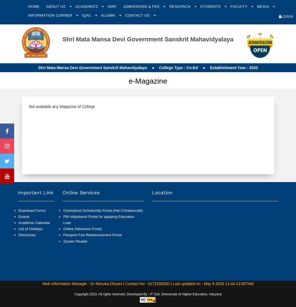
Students (211, 6)
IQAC (87, 15)
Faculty (240, 6)
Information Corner (50, 15)
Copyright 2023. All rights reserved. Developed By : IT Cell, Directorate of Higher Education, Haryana (148, 294)
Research (180, 6)
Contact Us (138, 15)
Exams (24, 217)
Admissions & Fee (142, 6)
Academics (87, 6)
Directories (27, 235)
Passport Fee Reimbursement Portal (92, 235)
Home (33, 6)
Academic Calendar (34, 223)
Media (263, 6)
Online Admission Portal (82, 229)
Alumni (109, 15)
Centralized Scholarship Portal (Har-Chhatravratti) (103, 210)
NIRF (112, 6)
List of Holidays (31, 229)
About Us (56, 6)
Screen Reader (75, 241)
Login (286, 16)
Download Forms (32, 210)
